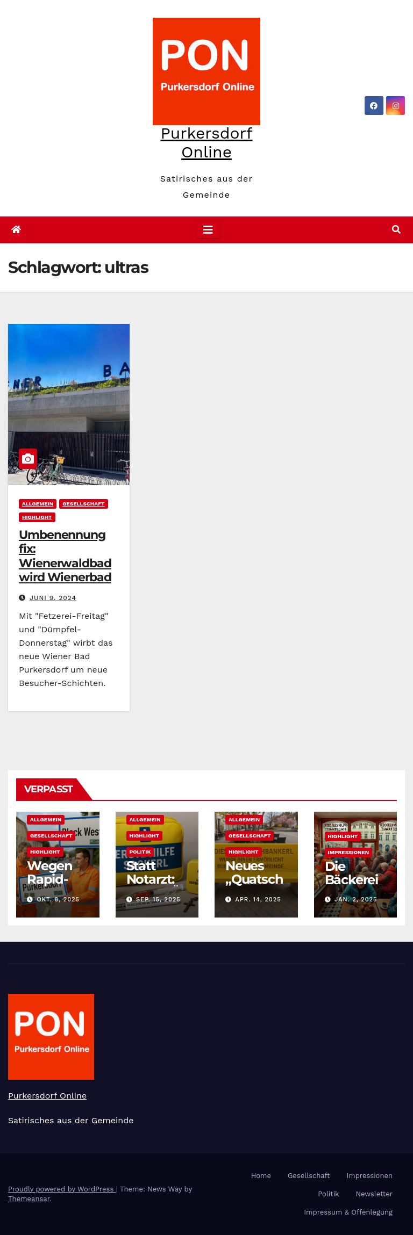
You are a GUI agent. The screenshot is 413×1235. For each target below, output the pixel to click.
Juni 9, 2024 (53, 598)
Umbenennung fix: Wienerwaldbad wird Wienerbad (65, 556)
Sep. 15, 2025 (158, 899)
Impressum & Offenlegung (348, 1212)
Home (261, 1176)
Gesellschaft (83, 504)
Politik (140, 852)
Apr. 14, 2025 (258, 899)
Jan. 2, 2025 (355, 899)
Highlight (37, 517)
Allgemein (37, 504)
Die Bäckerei (351, 872)
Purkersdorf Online (206, 142)
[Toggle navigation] (208, 230)
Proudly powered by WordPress (62, 1189)
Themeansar (28, 1199)
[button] (396, 230)
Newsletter (374, 1194)
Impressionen (348, 852)
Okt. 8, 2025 (58, 899)
